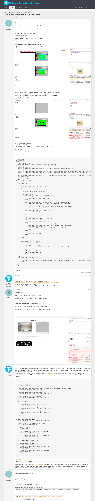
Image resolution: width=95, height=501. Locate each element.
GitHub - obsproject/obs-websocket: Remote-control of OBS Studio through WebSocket (42, 496)
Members (27, 7)
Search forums (12, 9)
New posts (6, 9)
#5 (90, 471)
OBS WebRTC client (37, 464)
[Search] (88, 7)
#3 (90, 289)
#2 (90, 275)
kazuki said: (18, 459)
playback (27, 17)
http (23, 17)
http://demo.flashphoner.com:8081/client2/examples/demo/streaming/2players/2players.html (37, 282)
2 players (20, 17)
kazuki (6, 17)
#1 (90, 20)
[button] (23, 7)
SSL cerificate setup (50, 373)
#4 (90, 366)
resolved (32, 17)
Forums (12, 7)
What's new (19, 7)
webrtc (36, 17)
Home (6, 7)
